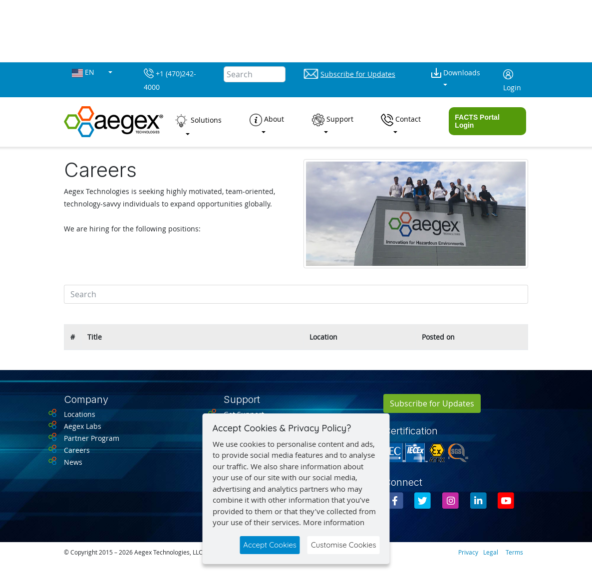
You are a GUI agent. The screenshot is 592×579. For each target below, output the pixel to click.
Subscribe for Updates (432, 403)
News (73, 462)
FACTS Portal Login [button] (477, 121)
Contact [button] (401, 120)
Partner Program (91, 438)
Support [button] (332, 120)
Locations (79, 414)
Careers (77, 450)
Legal (490, 552)
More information (333, 522)
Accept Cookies (269, 545)
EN (84, 72)
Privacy (468, 552)
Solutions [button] (198, 120)
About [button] (267, 120)
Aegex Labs (82, 426)
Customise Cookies (343, 545)
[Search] (255, 74)
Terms (514, 552)
